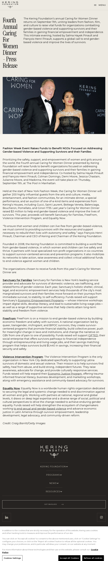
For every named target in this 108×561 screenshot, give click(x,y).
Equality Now (11, 388)
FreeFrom (9, 318)
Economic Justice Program (65, 373)
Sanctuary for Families (17, 280)
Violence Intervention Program (23, 356)
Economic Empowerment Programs (41, 300)
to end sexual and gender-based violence (40, 408)
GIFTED (93, 335)
